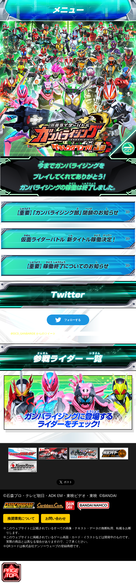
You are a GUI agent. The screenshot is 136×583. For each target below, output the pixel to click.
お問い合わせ (55, 518)
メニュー (68, 10)
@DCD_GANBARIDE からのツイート (33, 333)
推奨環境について (21, 518)
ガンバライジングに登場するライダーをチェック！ (68, 401)
